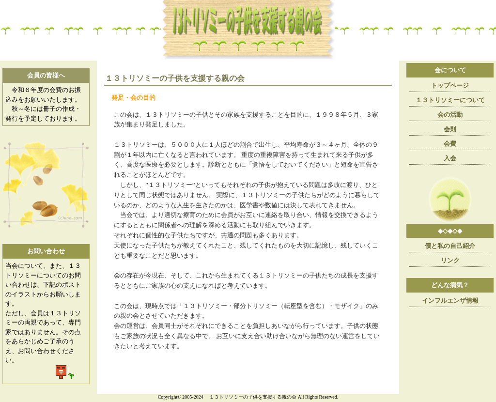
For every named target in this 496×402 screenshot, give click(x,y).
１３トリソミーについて (450, 100)
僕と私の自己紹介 (450, 245)
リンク (450, 260)
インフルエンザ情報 (450, 300)
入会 (450, 158)
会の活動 (450, 114)
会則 (450, 129)
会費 (450, 143)
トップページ (450, 85)
